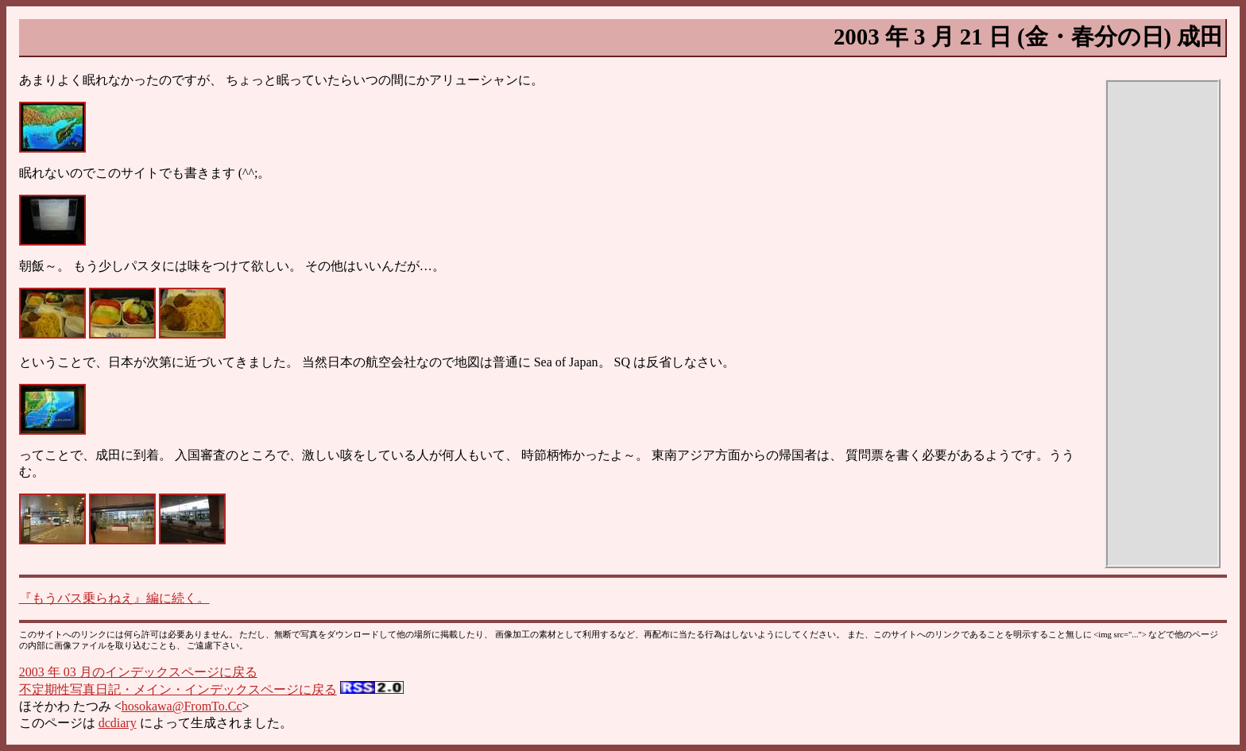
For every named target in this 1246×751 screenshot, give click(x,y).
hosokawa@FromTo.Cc (182, 706)
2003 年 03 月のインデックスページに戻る (138, 672)
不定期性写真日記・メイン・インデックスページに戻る (178, 689)
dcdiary (118, 723)
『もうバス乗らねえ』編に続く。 (114, 598)
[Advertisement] (1162, 323)
